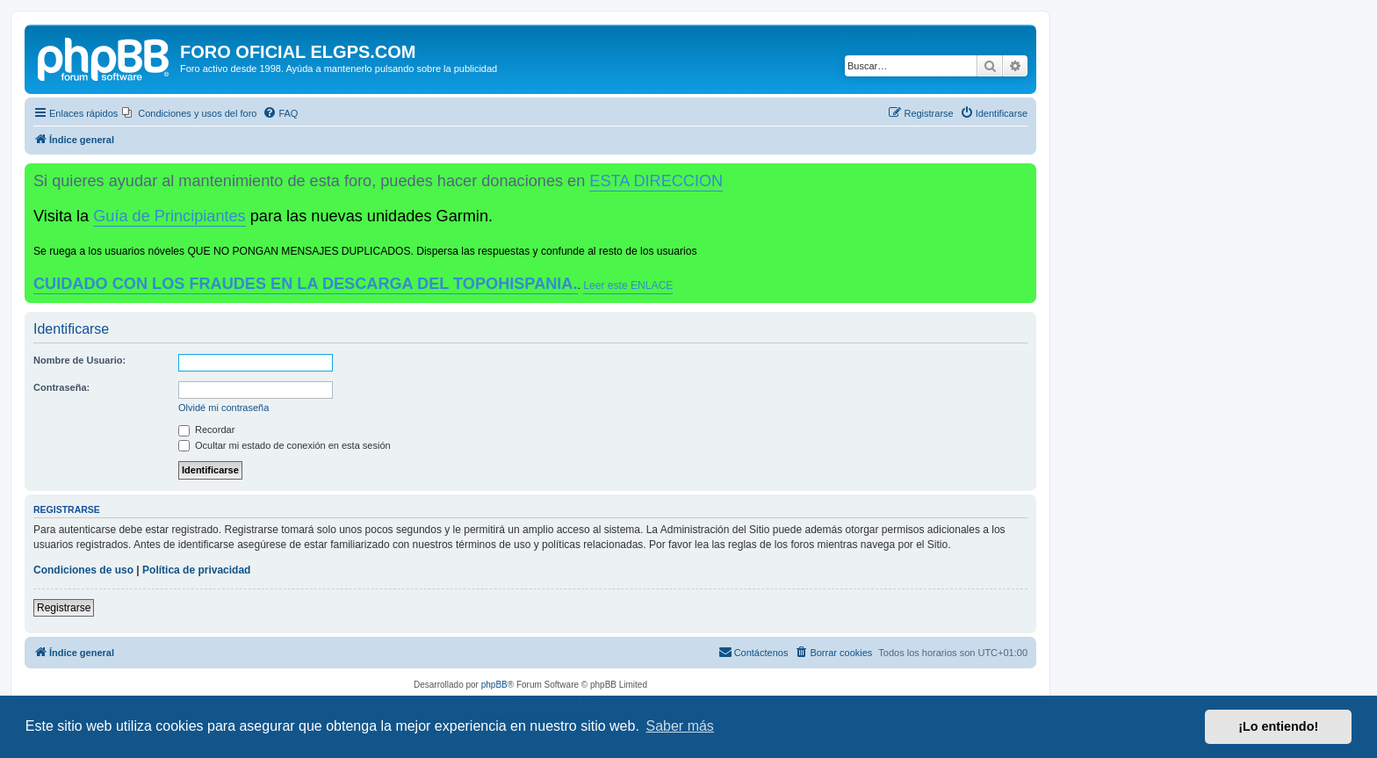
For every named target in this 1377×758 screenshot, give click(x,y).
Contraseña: (61, 387)
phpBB (494, 684)
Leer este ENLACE (628, 285)
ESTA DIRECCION (656, 181)
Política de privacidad (196, 570)
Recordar (206, 429)
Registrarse (63, 608)
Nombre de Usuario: (79, 360)
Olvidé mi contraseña (223, 407)
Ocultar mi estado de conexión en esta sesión (284, 445)
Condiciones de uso (83, 570)
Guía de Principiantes (169, 216)
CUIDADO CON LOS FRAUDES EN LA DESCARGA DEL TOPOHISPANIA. (305, 283)
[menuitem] (189, 113)
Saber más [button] (680, 725)
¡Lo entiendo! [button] (1278, 726)
